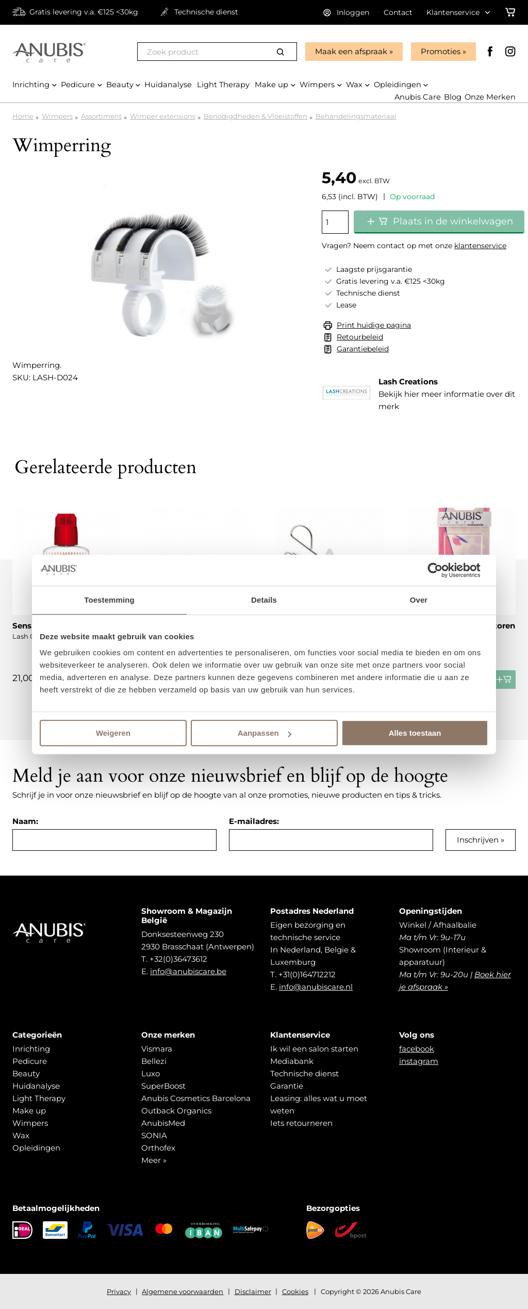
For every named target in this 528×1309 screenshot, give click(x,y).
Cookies (295, 1291)
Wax (20, 1135)
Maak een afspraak (350, 51)
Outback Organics (176, 1111)
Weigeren (113, 733)
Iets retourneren (301, 1123)
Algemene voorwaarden (182, 1291)
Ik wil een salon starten (314, 1049)
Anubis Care (416, 97)
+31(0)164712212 (307, 974)
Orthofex (158, 1148)
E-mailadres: (254, 821)
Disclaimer (253, 1291)
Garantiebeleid (363, 348)
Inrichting (31, 1049)
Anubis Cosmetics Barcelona (196, 1098)
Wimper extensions (162, 116)
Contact (398, 12)
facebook (416, 1049)
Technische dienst (304, 1073)
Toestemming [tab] (109, 599)
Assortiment (101, 116)
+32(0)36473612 (178, 959)
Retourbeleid (360, 337)
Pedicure (29, 1061)
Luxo (150, 1073)
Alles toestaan (415, 733)
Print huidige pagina (374, 325)
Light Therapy (38, 1098)
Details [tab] (264, 599)
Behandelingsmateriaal (356, 116)
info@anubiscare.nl (316, 987)
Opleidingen (36, 1148)
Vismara (156, 1049)
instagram (418, 1061)
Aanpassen (264, 733)
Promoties (439, 51)
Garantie (286, 1086)
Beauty (26, 1073)
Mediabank (292, 1061)
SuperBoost (163, 1086)
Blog (451, 97)
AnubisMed (163, 1123)
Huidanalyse (36, 1086)
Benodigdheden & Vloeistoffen (255, 116)
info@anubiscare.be (188, 971)
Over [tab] (419, 599)
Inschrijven (478, 840)
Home (23, 116)
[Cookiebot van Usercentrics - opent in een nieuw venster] (443, 570)
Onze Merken (490, 97)
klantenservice (480, 245)
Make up (29, 1111)
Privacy (119, 1291)
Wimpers (57, 116)
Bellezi (154, 1061)
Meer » (154, 1160)
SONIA (154, 1135)
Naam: (25, 821)
